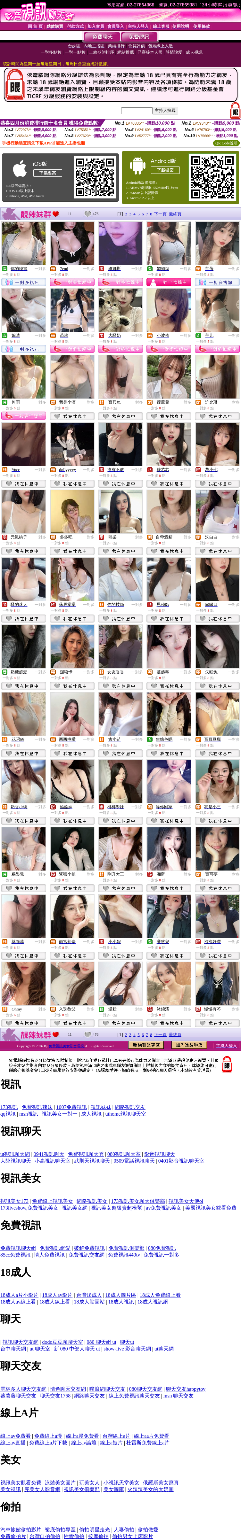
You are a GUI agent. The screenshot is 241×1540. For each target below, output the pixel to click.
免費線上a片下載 (48, 1442)
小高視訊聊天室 (53, 1161)
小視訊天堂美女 (121, 1482)
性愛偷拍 (74, 1536)
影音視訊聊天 (159, 1154)
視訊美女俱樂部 (82, 1489)
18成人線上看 (54, 1301)
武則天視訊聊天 (92, 1161)
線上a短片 (111, 1442)
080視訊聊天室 (124, 1154)
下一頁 (160, 214)
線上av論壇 (83, 1442)
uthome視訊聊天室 (125, 1114)
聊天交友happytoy (186, 1389)
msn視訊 (28, 1114)
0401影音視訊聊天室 (181, 1161)
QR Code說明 (226, 143)
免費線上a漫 (48, 1436)
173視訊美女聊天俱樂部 (138, 1201)
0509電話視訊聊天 (134, 1161)
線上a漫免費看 (82, 1436)
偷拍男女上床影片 (132, 1536)
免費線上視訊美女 (52, 1201)
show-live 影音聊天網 (127, 1348)
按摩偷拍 (98, 1536)
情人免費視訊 (49, 1255)
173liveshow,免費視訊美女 (29, 1208)
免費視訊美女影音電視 (67, 1046)
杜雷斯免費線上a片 (148, 1442)
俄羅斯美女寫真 (161, 1482)
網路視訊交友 (130, 1107)
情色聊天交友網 (68, 1389)
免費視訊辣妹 (37, 1107)
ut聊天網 (164, 1348)
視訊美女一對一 (60, 1114)
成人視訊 (91, 1114)
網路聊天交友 (89, 1395)
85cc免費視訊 (15, 1255)
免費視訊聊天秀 (86, 1154)
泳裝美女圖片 (60, 1482)
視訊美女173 (14, 1201)
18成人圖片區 (120, 1295)
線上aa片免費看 (151, 1436)
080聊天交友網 (145, 1389)
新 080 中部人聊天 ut (77, 1348)
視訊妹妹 (101, 1107)
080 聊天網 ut (101, 1342)
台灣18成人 (89, 1295)
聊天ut (127, 1342)
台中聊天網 (13, 1348)
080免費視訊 (162, 1248)
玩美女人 (89, 1482)
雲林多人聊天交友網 (23, 1389)
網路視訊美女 (92, 1201)
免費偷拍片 (13, 1536)
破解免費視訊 (89, 1248)
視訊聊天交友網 (20, 1342)
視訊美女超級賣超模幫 (116, 1208)
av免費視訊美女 (163, 1208)
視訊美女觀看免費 (20, 1482)
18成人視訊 (121, 1301)
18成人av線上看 (18, 1301)
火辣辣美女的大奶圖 (151, 1489)
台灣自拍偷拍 (44, 1536)
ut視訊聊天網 (15, 1154)
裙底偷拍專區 (60, 1529)
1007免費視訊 (71, 1107)
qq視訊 (8, 1114)
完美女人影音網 (42, 1489)
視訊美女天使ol (186, 1201)
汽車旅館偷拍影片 (20, 1529)
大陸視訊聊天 (15, 1161)
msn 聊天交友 (178, 1395)
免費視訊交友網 (86, 1255)
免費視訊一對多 (161, 1255)
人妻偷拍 (124, 1529)
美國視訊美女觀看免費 (211, 1208)
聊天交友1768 (55, 1395)
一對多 (40, 269)
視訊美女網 (74, 1208)
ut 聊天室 (40, 1348)
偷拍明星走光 (94, 1529)
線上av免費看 (15, 1436)
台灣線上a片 (116, 1436)
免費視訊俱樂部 (127, 1248)
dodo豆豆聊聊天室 (62, 1342)
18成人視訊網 (152, 1301)
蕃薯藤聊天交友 (18, 1395)
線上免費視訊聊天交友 (134, 1395)
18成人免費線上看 (160, 1295)
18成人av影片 (57, 1295)
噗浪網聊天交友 (107, 1389)
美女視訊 (10, 1489)
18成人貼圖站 (89, 1301)
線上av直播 (13, 1442)
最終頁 (175, 214)
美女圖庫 (114, 1489)
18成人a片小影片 (19, 1295)
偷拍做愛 (148, 1529)
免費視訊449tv (124, 1255)
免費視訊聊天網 (18, 1248)
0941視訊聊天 (49, 1154)
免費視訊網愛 (55, 1248)
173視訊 (9, 1107)
